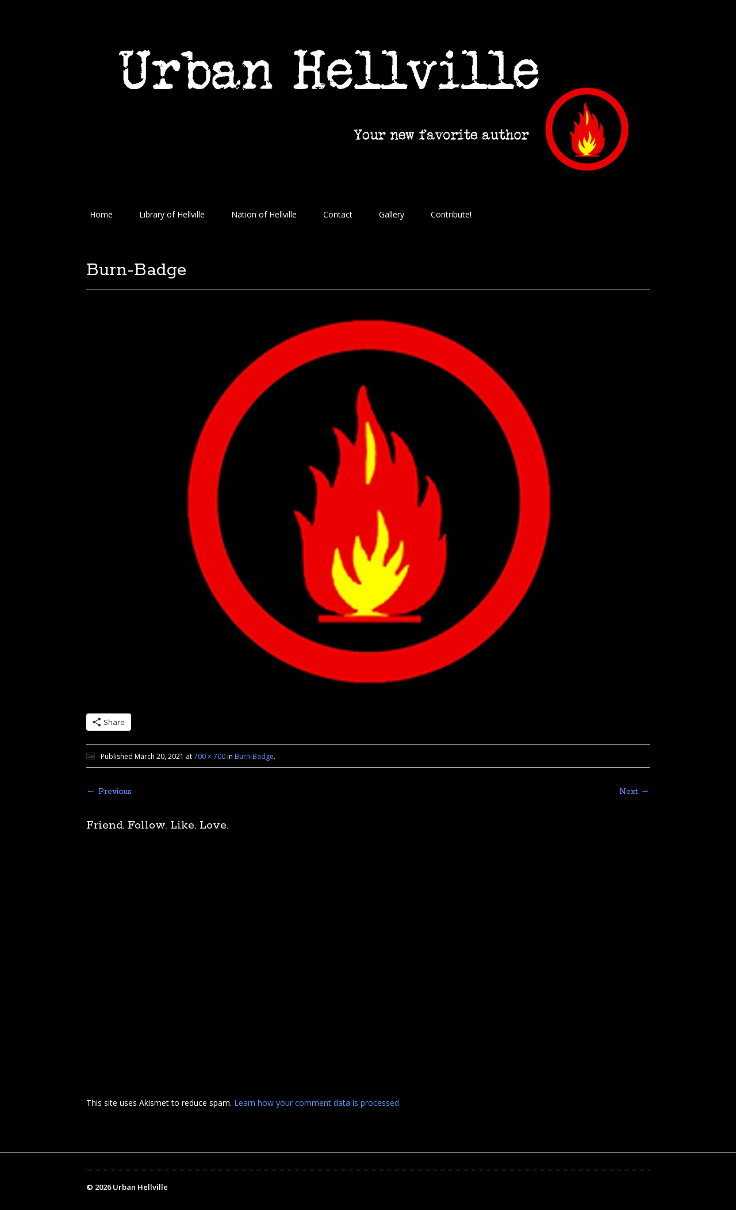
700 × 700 (209, 756)
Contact (337, 214)
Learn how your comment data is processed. (317, 1102)
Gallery (391, 214)
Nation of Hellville (264, 214)
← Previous (109, 792)
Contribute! (451, 214)
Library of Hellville (172, 214)
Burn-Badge (254, 756)
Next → (634, 792)
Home (101, 214)
